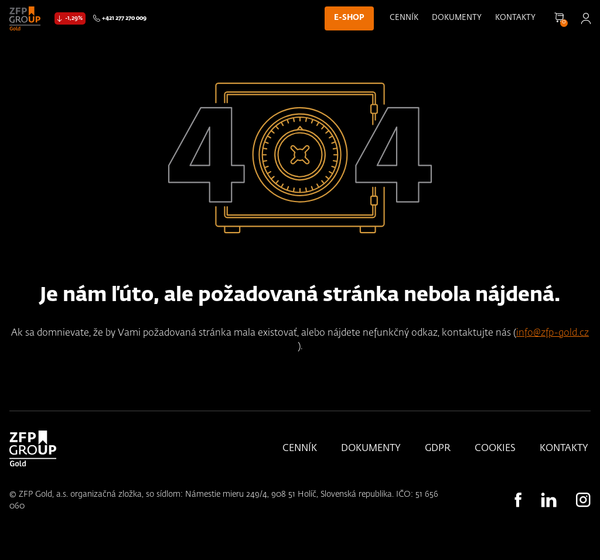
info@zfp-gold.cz (552, 333)
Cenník (404, 18)
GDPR (438, 448)
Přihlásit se (585, 18)
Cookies (495, 448)
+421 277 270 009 (124, 18)
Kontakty (515, 18)
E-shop (349, 18)
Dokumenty (457, 18)
